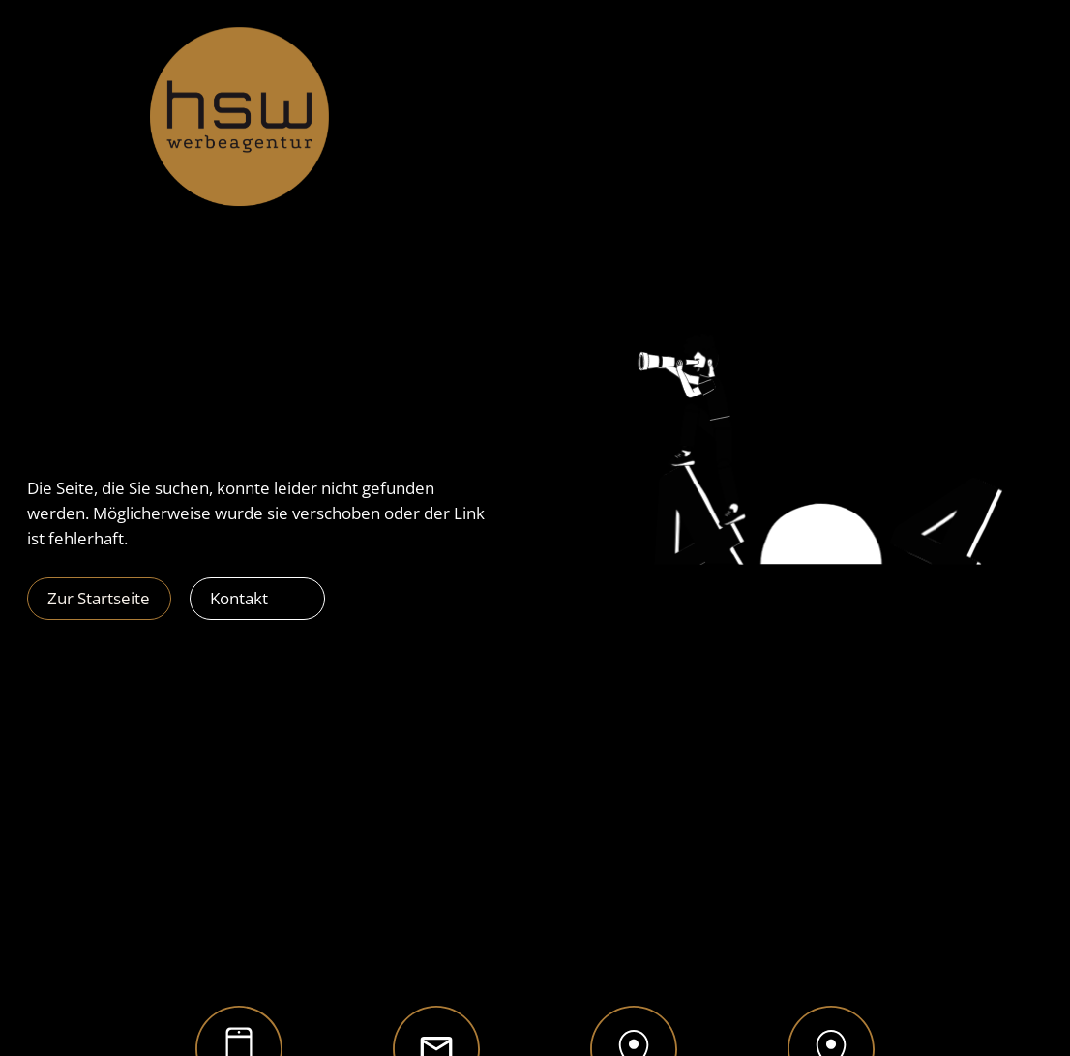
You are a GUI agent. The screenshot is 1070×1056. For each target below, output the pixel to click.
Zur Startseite (98, 598)
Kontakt (239, 598)
